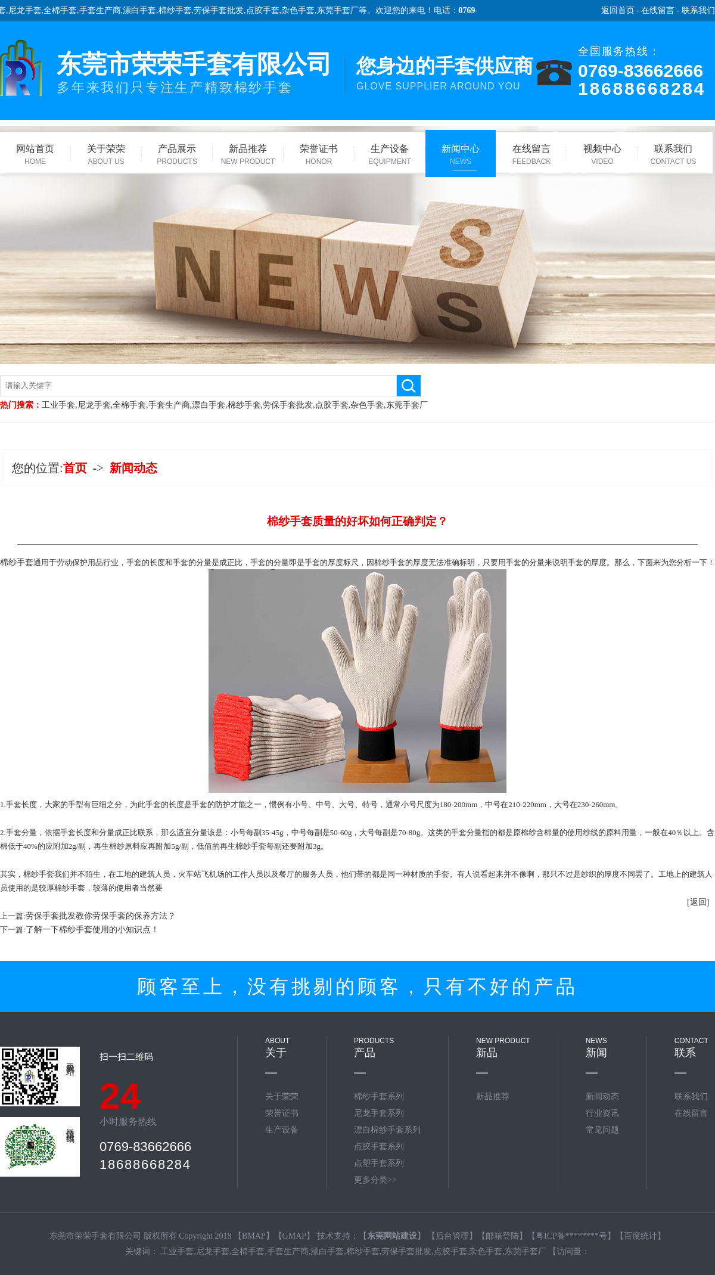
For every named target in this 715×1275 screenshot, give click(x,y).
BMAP (254, 1235)
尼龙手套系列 (379, 1113)
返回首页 (618, 10)
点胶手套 (271, 10)
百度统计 (640, 1235)
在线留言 (657, 10)
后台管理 (452, 1235)
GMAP (294, 1235)
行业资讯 (602, 1113)
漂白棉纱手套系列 (387, 1129)
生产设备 (282, 1129)
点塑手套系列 (379, 1163)
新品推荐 (492, 1096)
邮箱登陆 (502, 1235)
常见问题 (602, 1129)
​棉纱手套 (16, 562)
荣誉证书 (282, 1113)
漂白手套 (148, 10)
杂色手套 (307, 10)
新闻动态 (133, 467)
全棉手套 (69, 10)
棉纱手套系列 (379, 1096)
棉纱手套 (183, 10)
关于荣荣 (282, 1096)
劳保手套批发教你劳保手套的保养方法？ (101, 915)
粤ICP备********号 (571, 1235)
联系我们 (698, 10)
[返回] (698, 902)
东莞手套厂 (346, 10)
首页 (75, 467)
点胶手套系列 (379, 1146)
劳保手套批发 (228, 10)
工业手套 (58, 405)
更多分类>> (375, 1179)
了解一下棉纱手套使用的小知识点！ (92, 929)
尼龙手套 (33, 10)
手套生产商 (108, 10)
